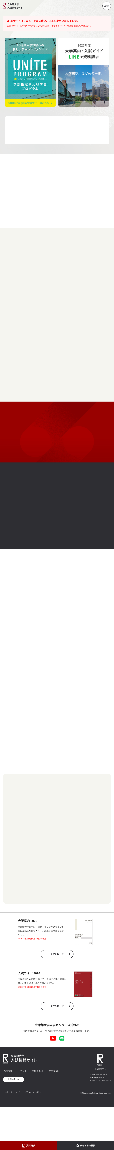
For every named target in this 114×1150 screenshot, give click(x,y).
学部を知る (37, 1071)
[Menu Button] (106, 6)
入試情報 (8, 1071)
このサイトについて (11, 1092)
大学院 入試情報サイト (99, 1074)
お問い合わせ (14, 1079)
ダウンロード (57, 954)
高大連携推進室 (96, 1077)
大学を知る (54, 1071)
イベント (22, 1071)
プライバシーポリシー (34, 1092)
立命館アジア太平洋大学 (99, 1080)
